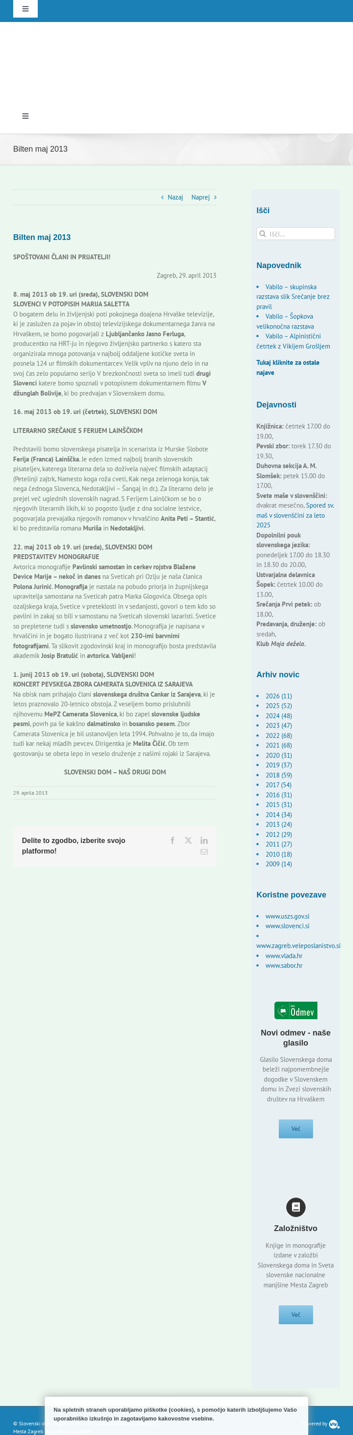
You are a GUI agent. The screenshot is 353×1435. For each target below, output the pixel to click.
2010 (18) (279, 854)
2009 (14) (279, 864)
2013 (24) (279, 824)
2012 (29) (279, 834)
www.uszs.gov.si (288, 916)
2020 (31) (279, 755)
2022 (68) (279, 735)
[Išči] (262, 233)
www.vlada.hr (284, 956)
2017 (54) (279, 785)
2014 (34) (279, 814)
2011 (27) (279, 844)
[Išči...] (295, 233)
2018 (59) (279, 775)
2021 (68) (279, 745)
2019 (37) (279, 765)
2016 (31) (279, 795)
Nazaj (175, 197)
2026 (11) (279, 696)
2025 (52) (279, 705)
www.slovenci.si (288, 926)
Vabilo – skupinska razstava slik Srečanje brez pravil (293, 297)
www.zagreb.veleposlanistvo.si (298, 945)
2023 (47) (279, 725)
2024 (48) (279, 716)
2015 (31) (279, 804)
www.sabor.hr (284, 965)
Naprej (200, 197)
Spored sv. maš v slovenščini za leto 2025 (295, 515)
